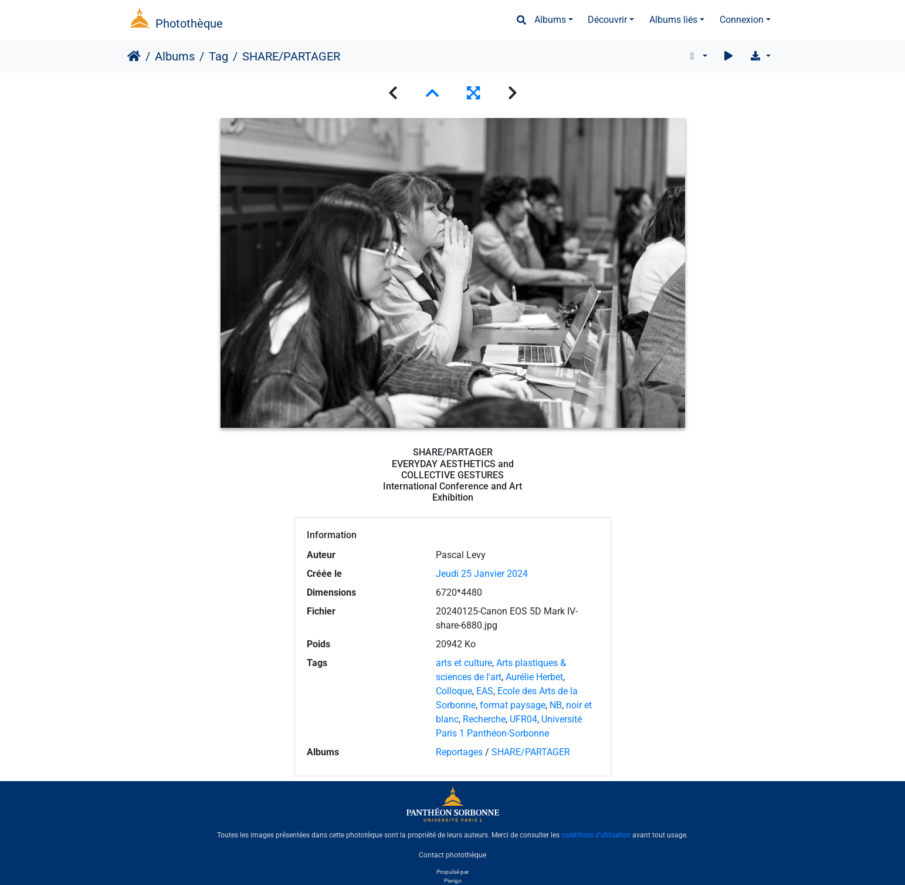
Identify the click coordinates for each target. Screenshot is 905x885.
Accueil (134, 56)
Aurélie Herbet (534, 677)
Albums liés (673, 19)
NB (556, 705)
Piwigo (453, 880)
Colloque (454, 691)
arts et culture (464, 662)
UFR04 (523, 719)
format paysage (512, 705)
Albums (550, 19)
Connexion (742, 19)
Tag (218, 56)
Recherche (484, 719)
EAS (484, 691)
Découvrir (607, 19)
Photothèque (189, 23)
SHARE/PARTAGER (531, 752)
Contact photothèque (452, 855)
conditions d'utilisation (596, 835)
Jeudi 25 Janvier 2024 (482, 573)
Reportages (459, 752)
